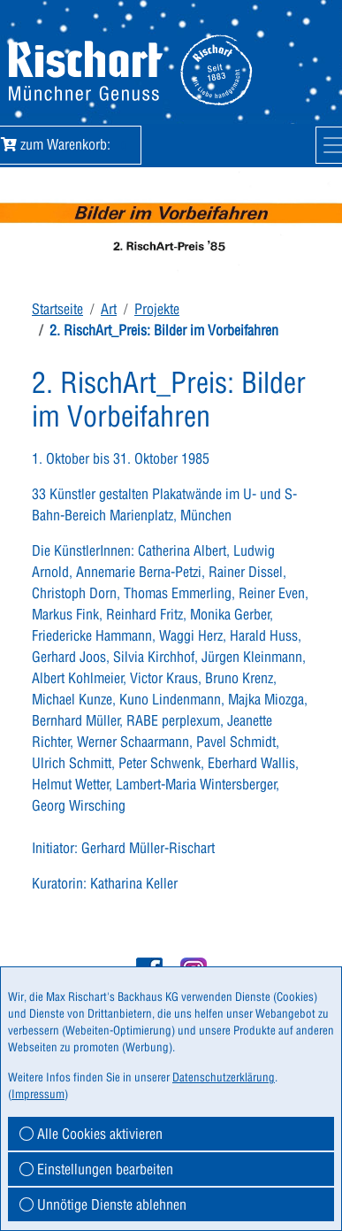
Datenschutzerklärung (223, 1077)
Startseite (57, 309)
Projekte (156, 309)
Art (109, 309)
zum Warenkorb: (67, 144)
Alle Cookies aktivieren (91, 1134)
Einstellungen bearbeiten (96, 1169)
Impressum (38, 1094)
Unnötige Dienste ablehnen (102, 1204)
